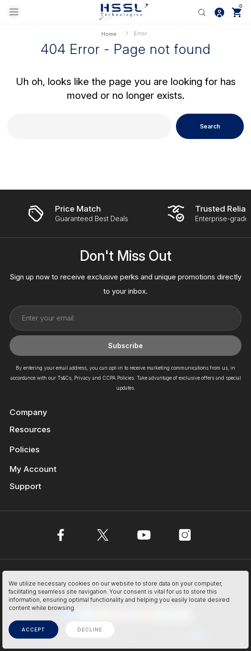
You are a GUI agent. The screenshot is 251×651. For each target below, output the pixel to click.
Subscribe (125, 346)
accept (33, 629)
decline (89, 629)
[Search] (202, 12)
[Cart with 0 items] (236, 12)
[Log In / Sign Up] (219, 12)
